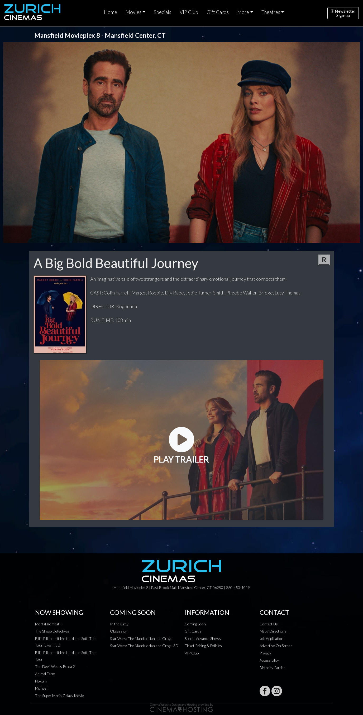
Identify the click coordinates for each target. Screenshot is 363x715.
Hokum (41, 681)
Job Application (271, 638)
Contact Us (269, 624)
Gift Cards (218, 12)
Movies (133, 12)
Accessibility (269, 660)
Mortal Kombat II (49, 624)
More (243, 12)
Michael (41, 688)
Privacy (265, 653)
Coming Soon (195, 624)
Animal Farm (45, 673)
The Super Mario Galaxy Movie (59, 695)
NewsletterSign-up (343, 13)
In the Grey (119, 624)
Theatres (270, 12)
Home (110, 12)
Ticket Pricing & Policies (203, 645)
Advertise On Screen (276, 645)
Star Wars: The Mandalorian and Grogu (141, 638)
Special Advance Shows (203, 638)
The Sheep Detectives (52, 631)
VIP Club (189, 12)
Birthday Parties (272, 667)
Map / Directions (273, 631)
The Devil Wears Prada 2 (55, 666)
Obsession (118, 631)
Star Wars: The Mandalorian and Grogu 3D (144, 645)
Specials (162, 12)
